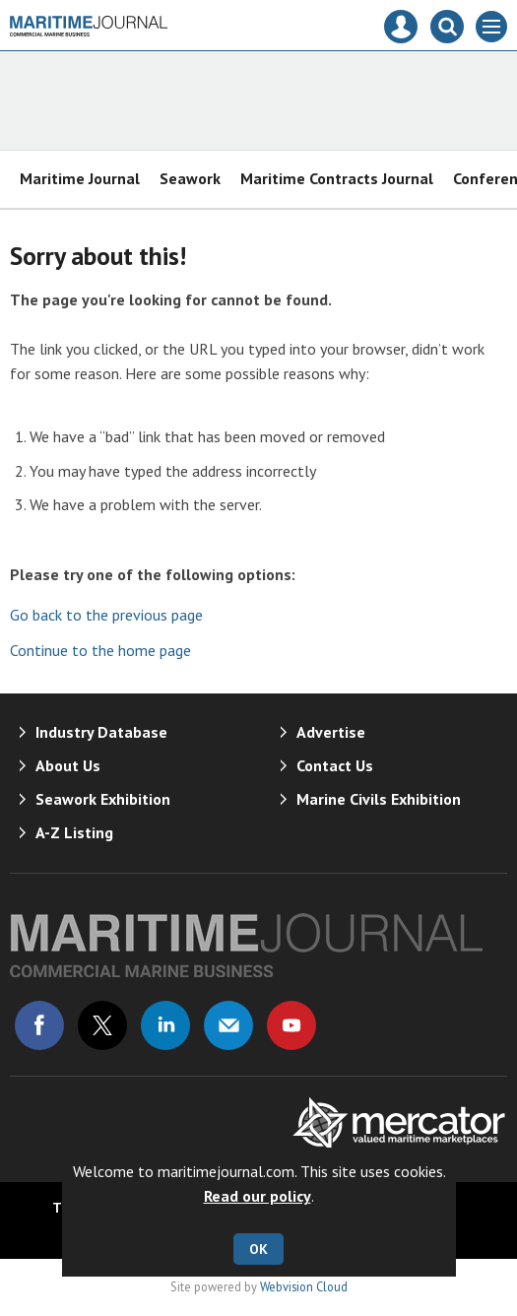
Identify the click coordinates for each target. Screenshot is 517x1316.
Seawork (190, 178)
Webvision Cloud (304, 1286)
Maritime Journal (80, 178)
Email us (228, 1025)
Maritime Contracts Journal (336, 178)
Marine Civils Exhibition (378, 799)
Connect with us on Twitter (102, 1025)
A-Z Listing (74, 832)
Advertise (330, 732)
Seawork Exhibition (102, 799)
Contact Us (334, 765)
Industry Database (101, 732)
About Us (67, 765)
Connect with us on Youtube (291, 1025)
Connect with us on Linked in (165, 1025)
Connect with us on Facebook (39, 1025)
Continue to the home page (100, 650)
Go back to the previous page (106, 615)
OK (258, 1249)
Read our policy (257, 1196)
